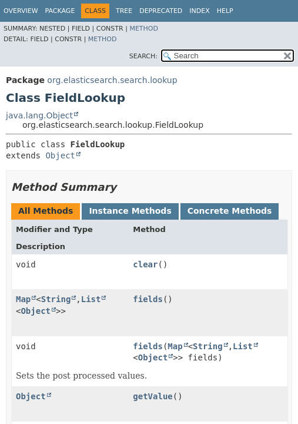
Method (143, 28)
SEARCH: (143, 56)
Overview (21, 11)
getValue (152, 396)
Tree (124, 11)
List (91, 299)
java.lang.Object (39, 115)
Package (60, 11)
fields (148, 299)
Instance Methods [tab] (130, 211)
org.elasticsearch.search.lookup (112, 80)
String (56, 299)
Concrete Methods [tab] (229, 211)
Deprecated (160, 11)
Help (225, 11)
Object (60, 155)
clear (145, 264)
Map (23, 299)
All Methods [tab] (45, 211)
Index (199, 11)
